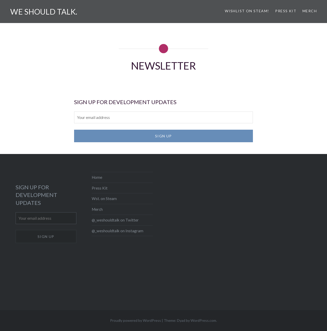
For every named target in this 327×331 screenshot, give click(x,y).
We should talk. (43, 11)
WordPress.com (203, 320)
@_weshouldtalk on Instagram (117, 230)
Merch (309, 11)
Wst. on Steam (104, 198)
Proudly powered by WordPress (135, 320)
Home (97, 177)
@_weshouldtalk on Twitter (115, 220)
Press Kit (285, 11)
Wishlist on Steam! (247, 11)
